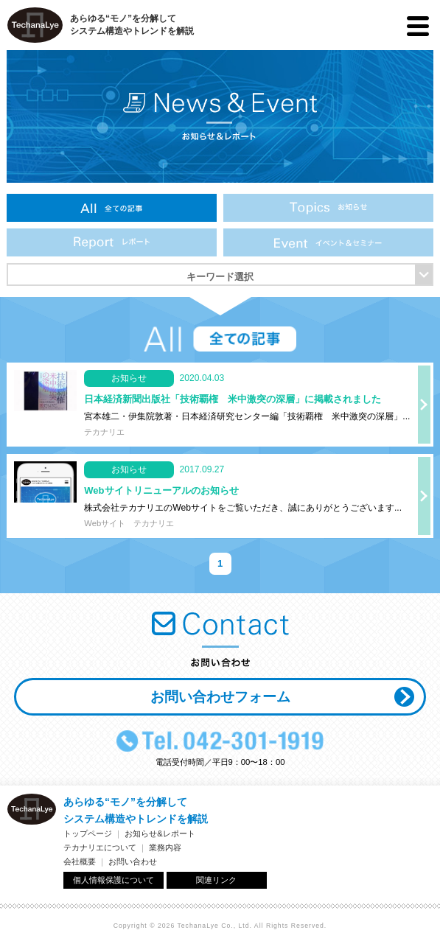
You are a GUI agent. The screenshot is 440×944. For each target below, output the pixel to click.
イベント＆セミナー (328, 242)
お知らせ (328, 208)
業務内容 (165, 847)
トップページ (87, 833)
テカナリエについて (99, 847)
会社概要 (79, 861)
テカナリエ (104, 431)
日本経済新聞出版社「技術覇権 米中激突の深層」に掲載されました (232, 399)
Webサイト (104, 523)
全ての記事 (111, 208)
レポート (111, 242)
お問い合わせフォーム (220, 696)
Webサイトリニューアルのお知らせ (161, 490)
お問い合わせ (132, 861)
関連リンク (216, 879)
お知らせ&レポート (160, 833)
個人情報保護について (113, 879)
